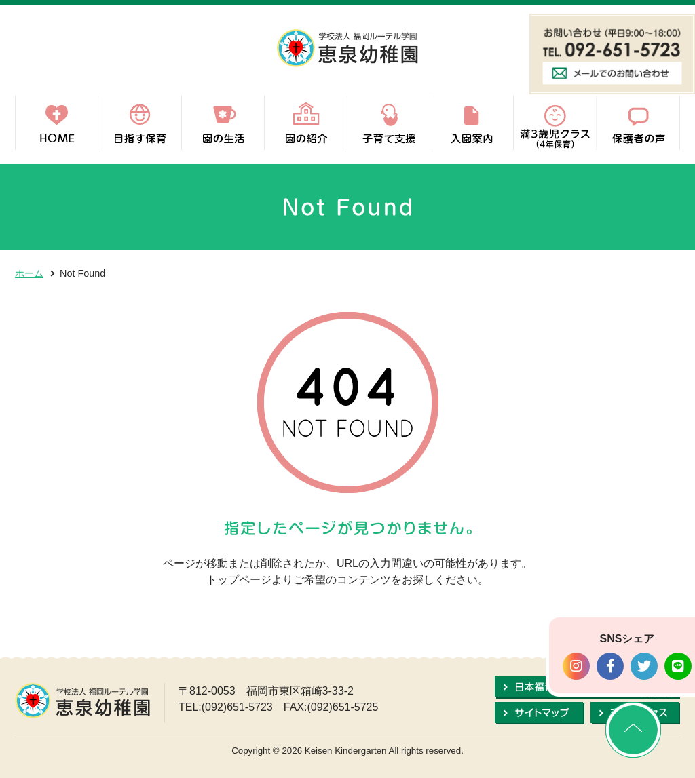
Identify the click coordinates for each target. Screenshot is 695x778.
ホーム (29, 273)
